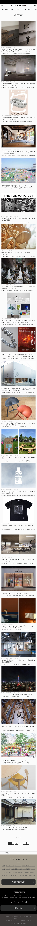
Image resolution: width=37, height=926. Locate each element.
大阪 (23, 875)
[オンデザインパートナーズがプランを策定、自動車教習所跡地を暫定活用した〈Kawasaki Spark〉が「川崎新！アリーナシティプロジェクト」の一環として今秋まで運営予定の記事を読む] (18, 170)
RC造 (14, 875)
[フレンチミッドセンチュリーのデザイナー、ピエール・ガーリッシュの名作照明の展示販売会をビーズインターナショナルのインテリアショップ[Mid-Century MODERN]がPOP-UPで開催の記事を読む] (18, 610)
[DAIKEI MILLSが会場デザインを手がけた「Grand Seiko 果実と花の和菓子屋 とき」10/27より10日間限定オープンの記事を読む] (18, 373)
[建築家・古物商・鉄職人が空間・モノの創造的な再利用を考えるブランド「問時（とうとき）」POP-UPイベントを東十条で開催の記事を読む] (18, 33)
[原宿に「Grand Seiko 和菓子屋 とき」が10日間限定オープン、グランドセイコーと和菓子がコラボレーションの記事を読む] (18, 811)
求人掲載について (28, 916)
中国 (4, 875)
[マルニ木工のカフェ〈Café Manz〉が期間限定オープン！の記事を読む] (18, 777)
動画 (13, 869)
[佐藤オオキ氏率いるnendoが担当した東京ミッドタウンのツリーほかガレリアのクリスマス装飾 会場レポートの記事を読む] (18, 711)
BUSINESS (5, 897)
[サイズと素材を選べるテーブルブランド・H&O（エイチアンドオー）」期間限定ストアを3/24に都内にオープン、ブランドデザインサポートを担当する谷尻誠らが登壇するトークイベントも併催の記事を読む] (18, 544)
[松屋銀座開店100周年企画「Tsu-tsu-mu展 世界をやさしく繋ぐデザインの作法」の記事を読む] (18, 102)
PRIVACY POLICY (15, 920)
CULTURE (19, 9)
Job (19, 872)
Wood (33, 865)
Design (33, 869)
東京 (4, 865)
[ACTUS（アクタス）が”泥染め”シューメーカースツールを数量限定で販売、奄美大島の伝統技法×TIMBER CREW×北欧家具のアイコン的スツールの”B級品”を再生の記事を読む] (18, 407)
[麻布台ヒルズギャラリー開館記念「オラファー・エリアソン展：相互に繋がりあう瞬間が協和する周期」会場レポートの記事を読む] (18, 339)
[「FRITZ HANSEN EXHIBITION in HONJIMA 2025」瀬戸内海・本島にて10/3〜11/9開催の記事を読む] (18, 136)
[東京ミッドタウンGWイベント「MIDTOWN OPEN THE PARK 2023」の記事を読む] (18, 441)
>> (28, 843)
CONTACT (28, 920)
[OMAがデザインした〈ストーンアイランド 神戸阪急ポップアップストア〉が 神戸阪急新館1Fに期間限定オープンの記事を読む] (18, 578)
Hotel (11, 875)
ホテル (19, 875)
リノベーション (10, 865)
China (33, 875)
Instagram (15, 902)
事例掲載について (18, 916)
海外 (21, 869)
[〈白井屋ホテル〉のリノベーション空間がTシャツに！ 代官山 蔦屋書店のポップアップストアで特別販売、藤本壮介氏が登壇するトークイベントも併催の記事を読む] (18, 510)
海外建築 (24, 865)
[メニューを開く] (35, 5)
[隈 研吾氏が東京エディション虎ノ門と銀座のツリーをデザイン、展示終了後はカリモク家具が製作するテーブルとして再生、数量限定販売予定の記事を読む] (18, 237)
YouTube (8, 869)
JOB (12, 9)
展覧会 (17, 869)
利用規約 (23, 920)
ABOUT (8, 920)
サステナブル (10, 872)
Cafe (26, 875)
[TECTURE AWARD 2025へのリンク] (18, 2)
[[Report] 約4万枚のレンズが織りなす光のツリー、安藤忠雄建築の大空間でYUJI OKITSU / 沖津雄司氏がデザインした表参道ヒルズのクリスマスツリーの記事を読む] (18, 271)
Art (24, 869)
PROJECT (28, 9)
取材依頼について (18, 918)
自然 (16, 872)
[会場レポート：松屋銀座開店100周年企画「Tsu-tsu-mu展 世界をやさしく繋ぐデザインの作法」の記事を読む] (18, 68)
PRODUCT (3, 250)
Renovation (18, 865)
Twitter (19, 902)
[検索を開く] (2, 5)
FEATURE (4, 9)
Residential (31, 872)
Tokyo (29, 865)
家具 (30, 875)
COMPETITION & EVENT (6, 47)
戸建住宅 (28, 869)
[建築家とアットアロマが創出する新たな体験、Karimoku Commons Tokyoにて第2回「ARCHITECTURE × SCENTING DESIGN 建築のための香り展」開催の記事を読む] (18, 476)
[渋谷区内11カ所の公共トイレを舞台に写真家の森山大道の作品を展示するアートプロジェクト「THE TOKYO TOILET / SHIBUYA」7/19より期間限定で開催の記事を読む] (18, 202)
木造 (4, 869)
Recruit (26, 872)
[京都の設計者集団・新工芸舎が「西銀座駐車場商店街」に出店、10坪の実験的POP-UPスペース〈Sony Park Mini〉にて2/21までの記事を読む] (18, 644)
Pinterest (26, 902)
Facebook (22, 902)
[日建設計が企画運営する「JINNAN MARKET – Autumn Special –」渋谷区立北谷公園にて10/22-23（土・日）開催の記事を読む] (18, 745)
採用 (22, 872)
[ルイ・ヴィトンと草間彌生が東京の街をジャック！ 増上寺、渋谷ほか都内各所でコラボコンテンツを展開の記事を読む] (18, 679)
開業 (7, 875)
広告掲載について (9, 916)
